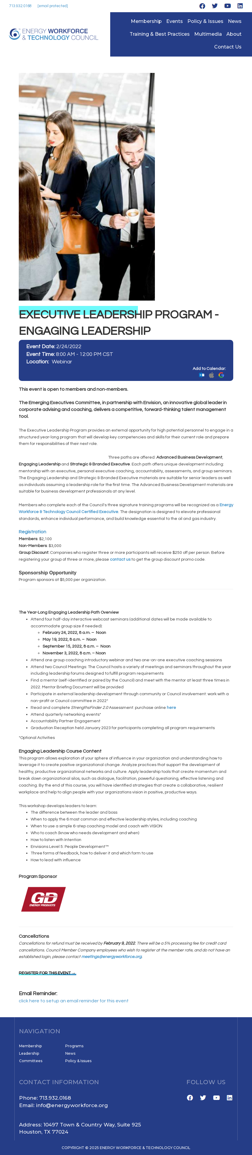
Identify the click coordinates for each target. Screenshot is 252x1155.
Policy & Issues (205, 21)
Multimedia (208, 34)
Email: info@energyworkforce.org (63, 1105)
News (235, 21)
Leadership (29, 1053)
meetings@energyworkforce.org (111, 957)
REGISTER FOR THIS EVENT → (47, 973)
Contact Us (228, 47)
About (234, 34)
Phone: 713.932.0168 (45, 1098)
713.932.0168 (20, 6)
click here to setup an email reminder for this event (74, 1000)
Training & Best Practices (160, 34)
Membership (146, 21)
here (171, 708)
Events (174, 21)
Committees (30, 1061)
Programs (74, 1046)
